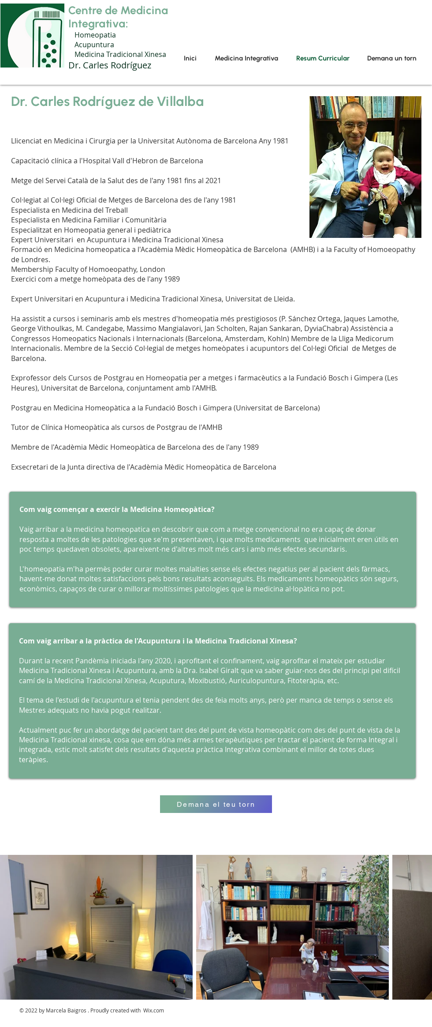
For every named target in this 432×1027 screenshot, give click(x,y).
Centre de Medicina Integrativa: (118, 17)
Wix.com (153, 1010)
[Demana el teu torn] (216, 804)
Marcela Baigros (66, 1010)
